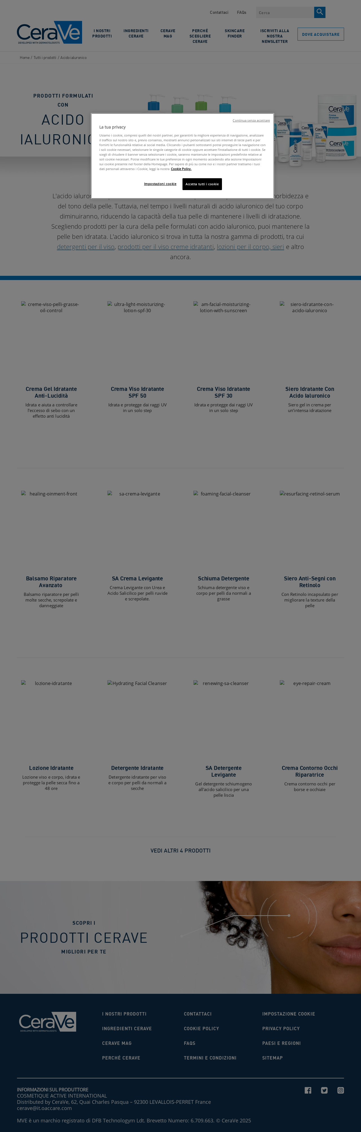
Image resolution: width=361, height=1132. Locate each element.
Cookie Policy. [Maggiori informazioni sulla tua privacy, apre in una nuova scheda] (181, 169)
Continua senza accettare (251, 120)
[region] (182, 156)
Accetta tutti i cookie (202, 184)
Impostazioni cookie (160, 184)
